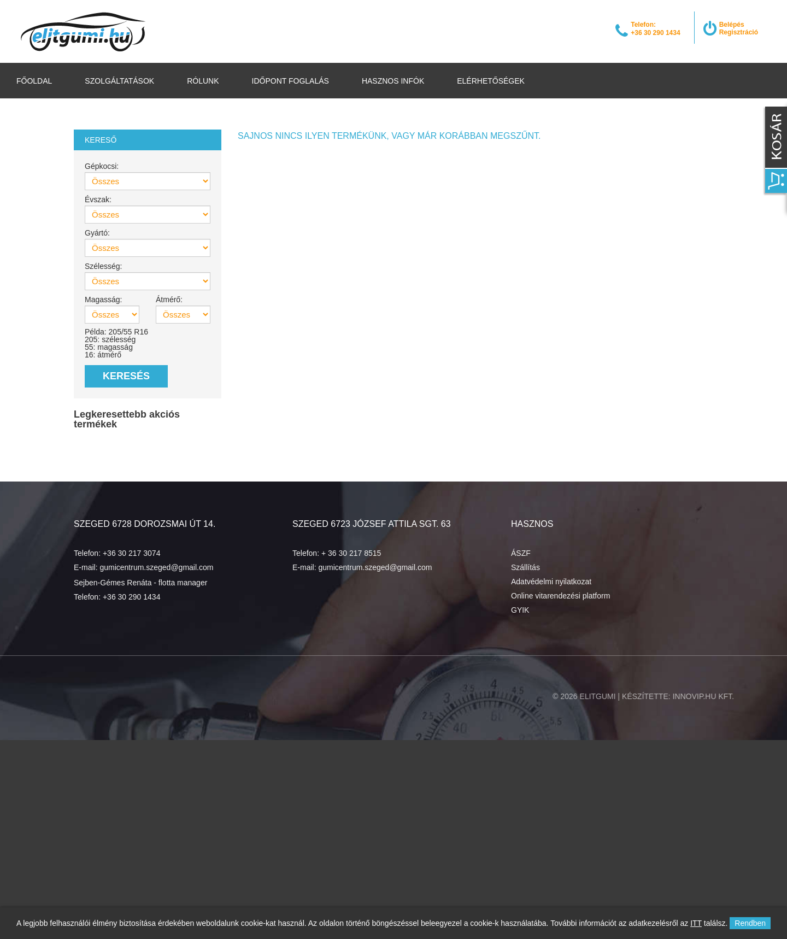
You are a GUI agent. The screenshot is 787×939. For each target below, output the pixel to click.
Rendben (750, 923)
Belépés (731, 24)
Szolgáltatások (119, 81)
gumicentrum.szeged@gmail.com (156, 567)
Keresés (126, 376)
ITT (696, 923)
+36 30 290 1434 (132, 596)
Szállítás (525, 567)
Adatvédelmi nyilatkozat (551, 581)
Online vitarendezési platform (560, 595)
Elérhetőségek (491, 81)
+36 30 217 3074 (132, 553)
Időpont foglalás (290, 81)
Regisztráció (738, 32)
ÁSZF (521, 553)
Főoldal (34, 81)
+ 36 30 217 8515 (351, 553)
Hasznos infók (393, 81)
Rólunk (203, 81)
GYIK (520, 610)
